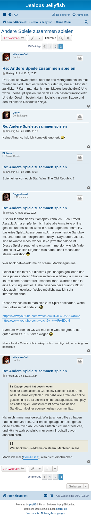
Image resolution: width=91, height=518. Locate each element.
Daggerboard (20, 194)
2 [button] (55, 46)
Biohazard (8, 153)
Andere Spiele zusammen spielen (37, 31)
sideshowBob (20, 54)
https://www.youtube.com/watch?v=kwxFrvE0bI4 (36, 320)
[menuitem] (13, 15)
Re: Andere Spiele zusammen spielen (38, 68)
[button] (44, 46)
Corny (16, 112)
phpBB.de (61, 509)
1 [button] (50, 46)
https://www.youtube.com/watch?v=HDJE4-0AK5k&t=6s (41, 316)
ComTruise (30, 457)
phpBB (33, 504)
